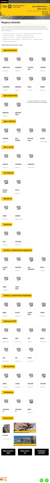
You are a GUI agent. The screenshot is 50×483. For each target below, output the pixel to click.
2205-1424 (43, 101)
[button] (47, 480)
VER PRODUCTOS (4, 1)
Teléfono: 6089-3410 (33, 101)
